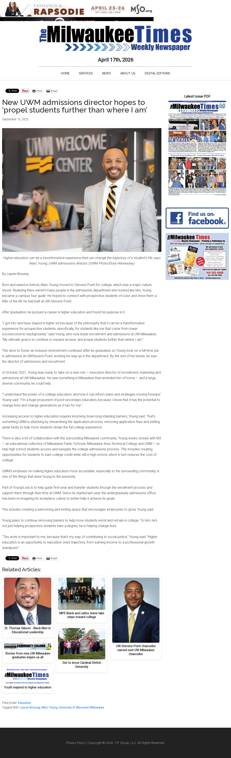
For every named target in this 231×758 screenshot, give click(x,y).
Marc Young (49, 707)
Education (24, 702)
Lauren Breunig (30, 707)
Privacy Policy (75, 743)
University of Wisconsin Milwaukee (81, 707)
